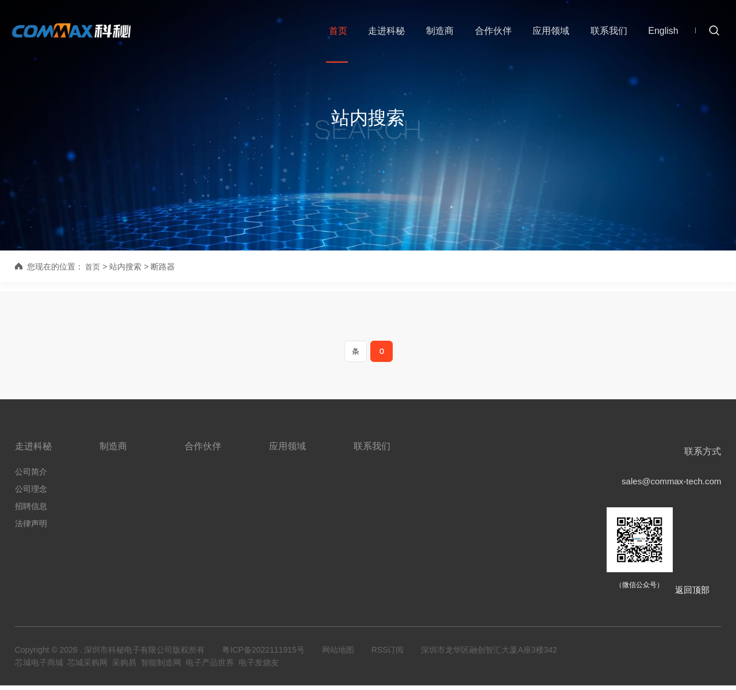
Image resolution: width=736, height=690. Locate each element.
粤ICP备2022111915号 (263, 654)
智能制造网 (161, 667)
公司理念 (31, 493)
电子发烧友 (259, 667)
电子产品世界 (210, 667)
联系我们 (604, 33)
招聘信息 (31, 510)
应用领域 (547, 33)
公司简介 (31, 475)
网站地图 (338, 654)
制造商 (437, 33)
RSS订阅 (387, 654)
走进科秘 (384, 33)
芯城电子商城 (39, 667)
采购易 (124, 667)
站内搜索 (368, 118)
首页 (336, 33)
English (659, 33)
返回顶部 (691, 594)
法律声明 (31, 527)
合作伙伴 (489, 33)
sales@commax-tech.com (668, 486)
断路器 (164, 266)
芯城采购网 (87, 667)
